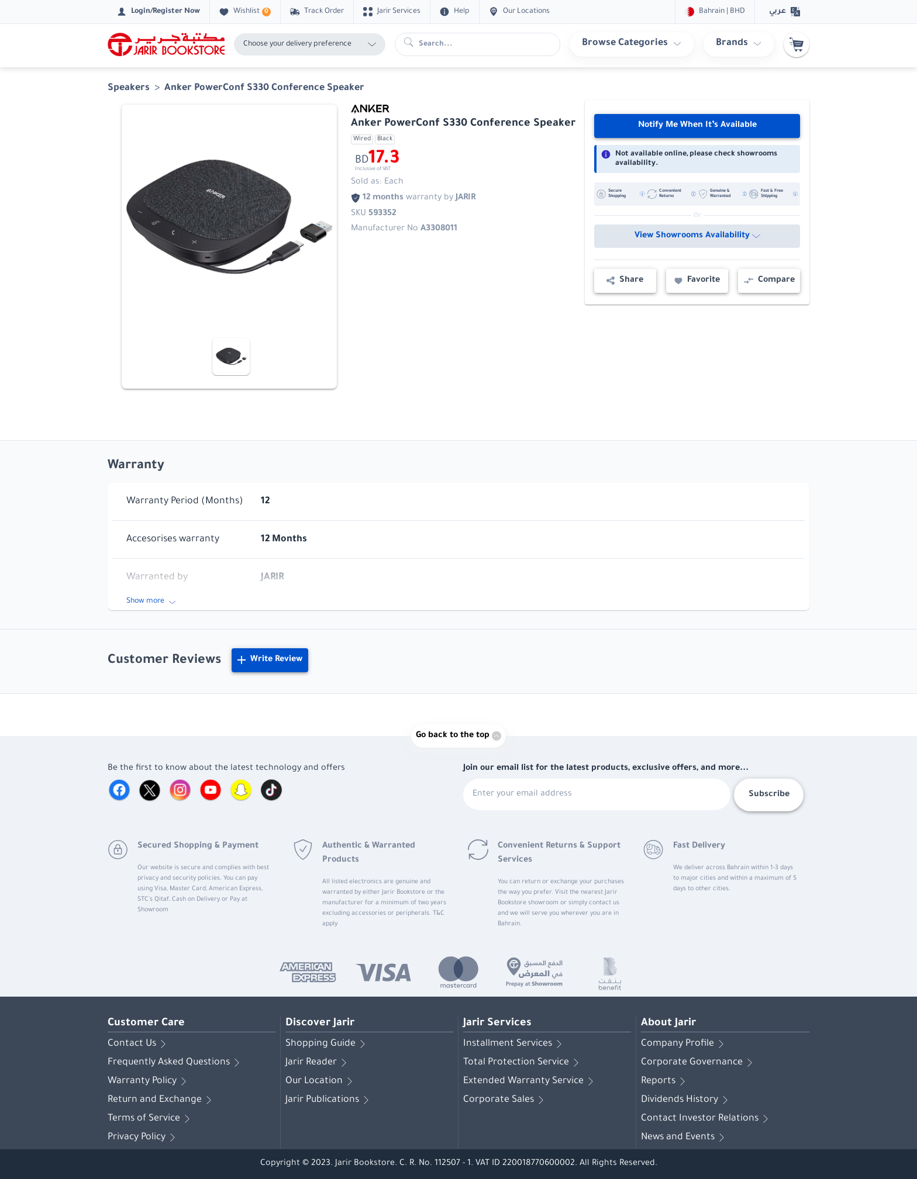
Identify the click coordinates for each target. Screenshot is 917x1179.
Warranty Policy (149, 1081)
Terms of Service (151, 1119)
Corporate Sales (505, 1100)
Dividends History (686, 1100)
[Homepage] (166, 44)
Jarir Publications (329, 1100)
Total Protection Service (523, 1063)
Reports (665, 1081)
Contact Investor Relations (707, 1119)
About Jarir (668, 1023)
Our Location (321, 1081)
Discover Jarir (319, 1023)
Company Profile (684, 1044)
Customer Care (146, 1023)
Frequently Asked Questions (176, 1063)
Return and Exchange (162, 1100)
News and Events (685, 1137)
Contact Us (139, 1044)
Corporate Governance (699, 1063)
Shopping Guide (327, 1044)
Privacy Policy (144, 1137)
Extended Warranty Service (530, 1081)
